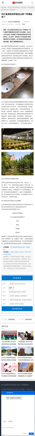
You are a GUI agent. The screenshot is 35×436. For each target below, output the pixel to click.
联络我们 (10, 421)
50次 (23, 24)
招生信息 (23, 7)
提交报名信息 (17, 309)
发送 (31, 433)
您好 (5, 421)
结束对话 (25, 433)
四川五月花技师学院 (14, 7)
